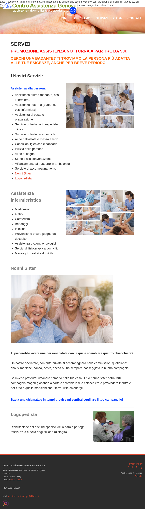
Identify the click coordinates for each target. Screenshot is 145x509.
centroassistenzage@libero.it (23, 496)
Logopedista (23, 178)
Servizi (102, 18)
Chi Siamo (82, 18)
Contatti (134, 18)
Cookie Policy (135, 467)
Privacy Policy (135, 463)
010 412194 (16, 479)
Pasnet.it (138, 476)
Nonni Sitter (23, 173)
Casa (117, 18)
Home (64, 18)
